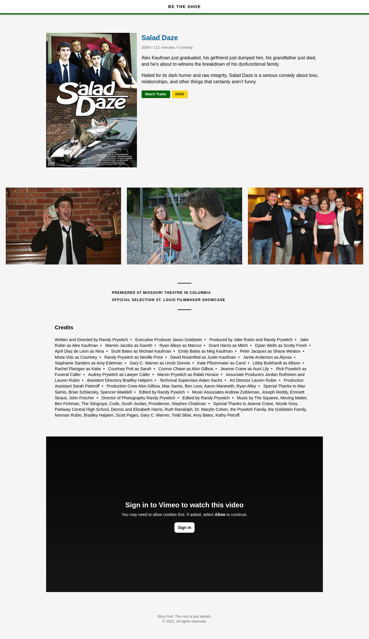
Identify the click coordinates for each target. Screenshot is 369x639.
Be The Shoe (184, 6)
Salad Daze (160, 37)
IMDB (179, 94)
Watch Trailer (156, 94)
